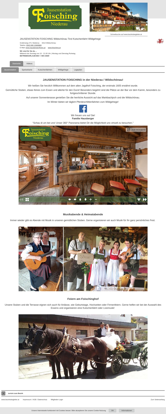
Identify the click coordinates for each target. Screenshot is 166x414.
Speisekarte (27, 70)
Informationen (127, 410)
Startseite (16, 63)
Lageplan (78, 70)
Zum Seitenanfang (158, 400)
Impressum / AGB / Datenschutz (35, 400)
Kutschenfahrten (45, 70)
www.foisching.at (54, 48)
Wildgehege (63, 70)
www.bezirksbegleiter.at (10, 400)
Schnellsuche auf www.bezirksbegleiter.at (126, 34)
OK (112, 410)
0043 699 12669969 (34, 45)
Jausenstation (10, 70)
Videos (29, 63)
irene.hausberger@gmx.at (36, 48)
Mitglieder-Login (57, 400)
